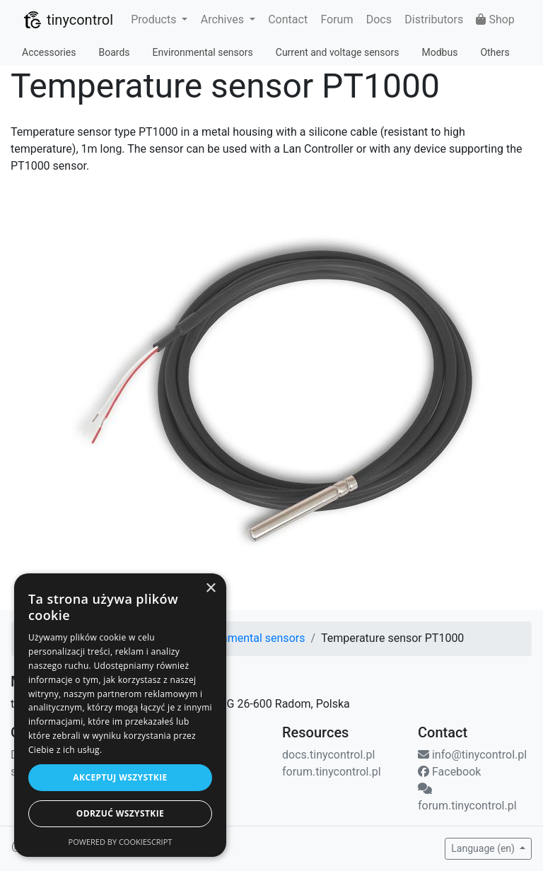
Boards (113, 52)
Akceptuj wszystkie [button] (120, 777)
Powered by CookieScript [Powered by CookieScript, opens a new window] (121, 841)
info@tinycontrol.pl (472, 754)
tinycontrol (67, 19)
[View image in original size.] (271, 400)
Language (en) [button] (484, 848)
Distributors (433, 19)
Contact (288, 19)
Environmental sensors (203, 52)
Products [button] (155, 19)
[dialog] (120, 715)
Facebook (449, 771)
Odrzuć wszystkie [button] (120, 813)
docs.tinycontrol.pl (328, 754)
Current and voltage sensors (337, 52)
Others (494, 52)
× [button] (210, 588)
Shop (495, 19)
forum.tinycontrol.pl (331, 771)
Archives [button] (224, 19)
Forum (336, 19)
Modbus (439, 52)
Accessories (49, 52)
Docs (379, 19)
